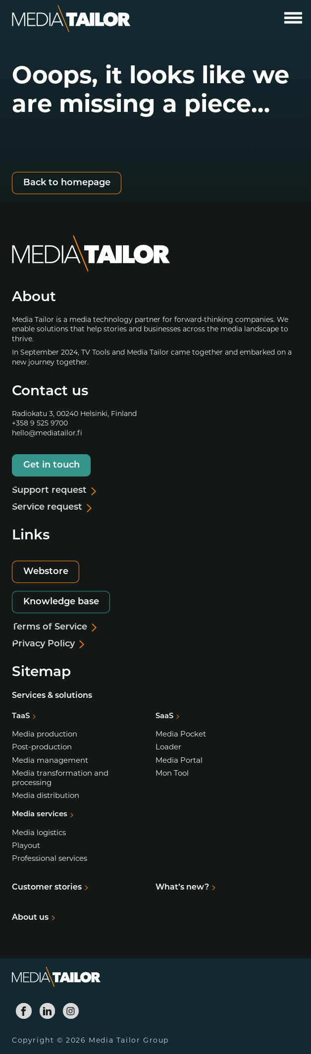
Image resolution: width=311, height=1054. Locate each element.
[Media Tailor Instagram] (71, 1011)
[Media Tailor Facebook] (24, 1011)
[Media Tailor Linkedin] (47, 1011)
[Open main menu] (293, 18)
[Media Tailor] (71, 19)
